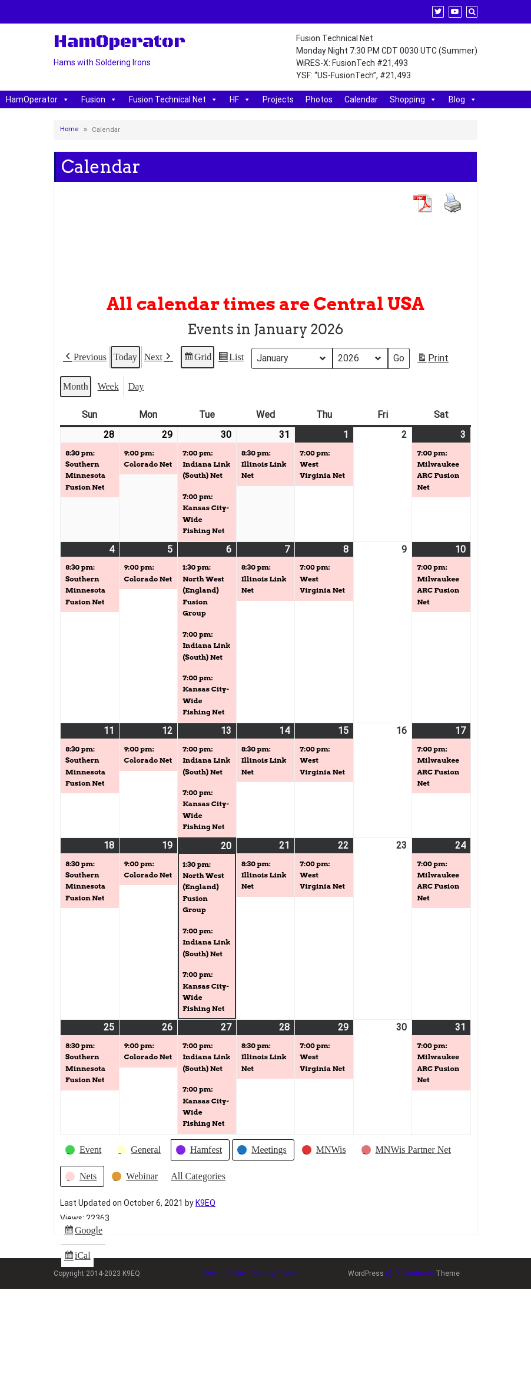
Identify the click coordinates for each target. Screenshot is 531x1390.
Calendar (361, 99)
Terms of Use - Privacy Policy (248, 1273)
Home (69, 129)
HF (240, 99)
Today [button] (125, 356)
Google (83, 1231)
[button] (84, 356)
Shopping (413, 99)
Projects (278, 99)
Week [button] (108, 385)
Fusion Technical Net (173, 99)
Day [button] (136, 385)
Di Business (410, 1273)
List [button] (231, 358)
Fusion (99, 99)
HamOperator (37, 99)
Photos (319, 99)
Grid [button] (197, 358)
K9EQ (205, 1203)
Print (433, 360)
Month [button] (75, 385)
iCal (79, 1257)
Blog (463, 99)
